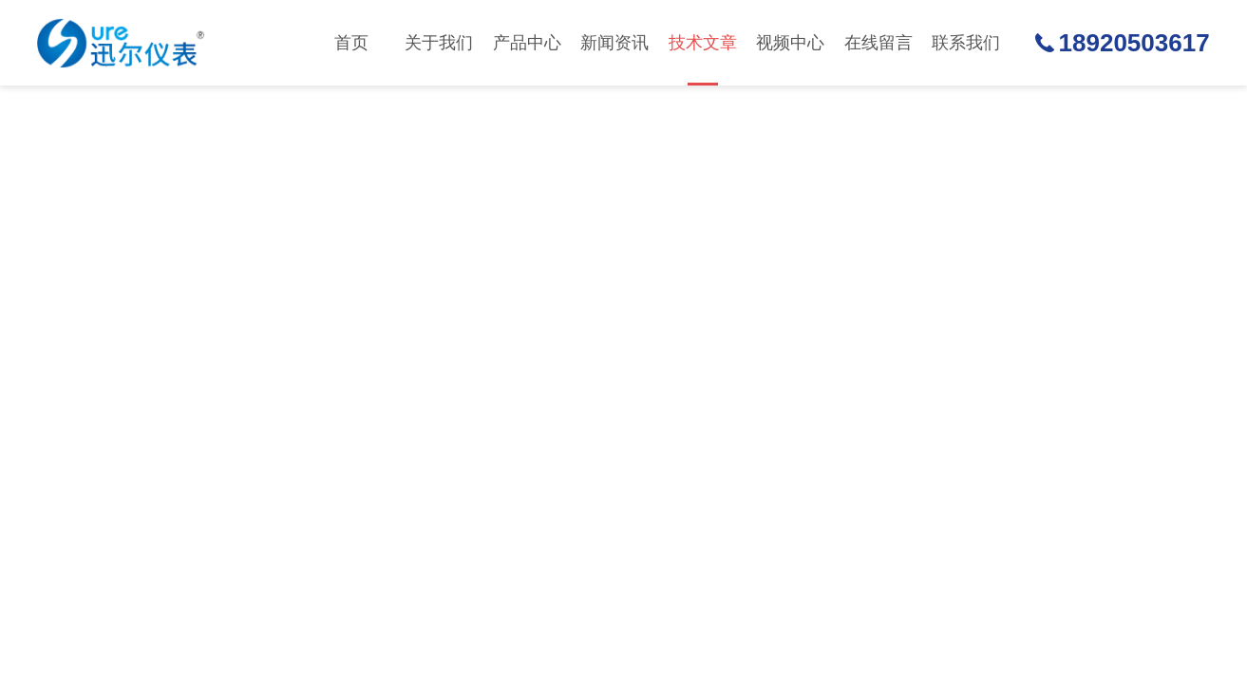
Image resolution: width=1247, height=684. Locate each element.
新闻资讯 (614, 42)
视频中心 (790, 42)
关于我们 (439, 42)
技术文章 (703, 59)
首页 (351, 42)
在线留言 (878, 42)
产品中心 (527, 42)
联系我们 (966, 42)
